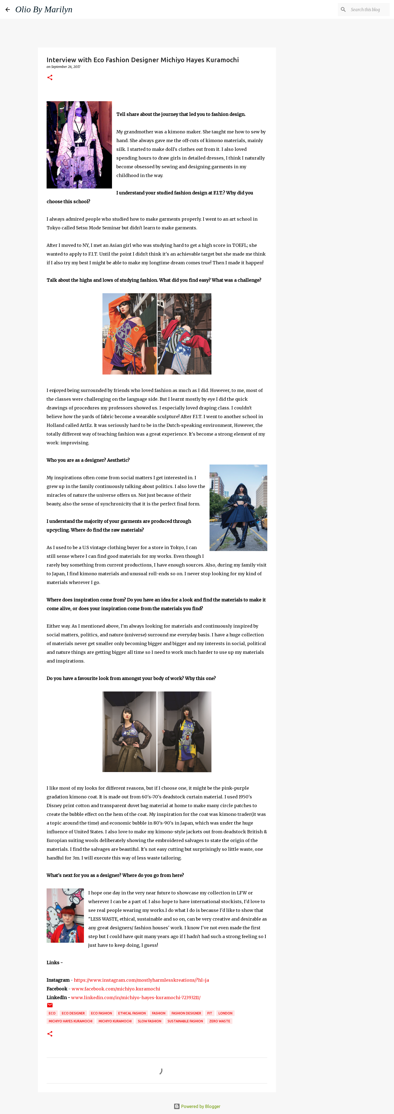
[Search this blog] (361, 9)
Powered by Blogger (197, 1106)
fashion (158, 1013)
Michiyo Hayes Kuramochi (70, 1021)
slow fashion (149, 1021)
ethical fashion (132, 1013)
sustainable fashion (185, 1021)
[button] (50, 78)
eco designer (73, 1013)
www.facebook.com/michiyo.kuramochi (116, 989)
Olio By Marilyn (43, 9)
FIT (209, 1013)
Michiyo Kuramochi (115, 1021)
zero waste (219, 1021)
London (225, 1013)
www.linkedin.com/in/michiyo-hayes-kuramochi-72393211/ (136, 997)
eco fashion (101, 1013)
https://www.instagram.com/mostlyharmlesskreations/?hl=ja (141, 980)
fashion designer (186, 1013)
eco (52, 1013)
